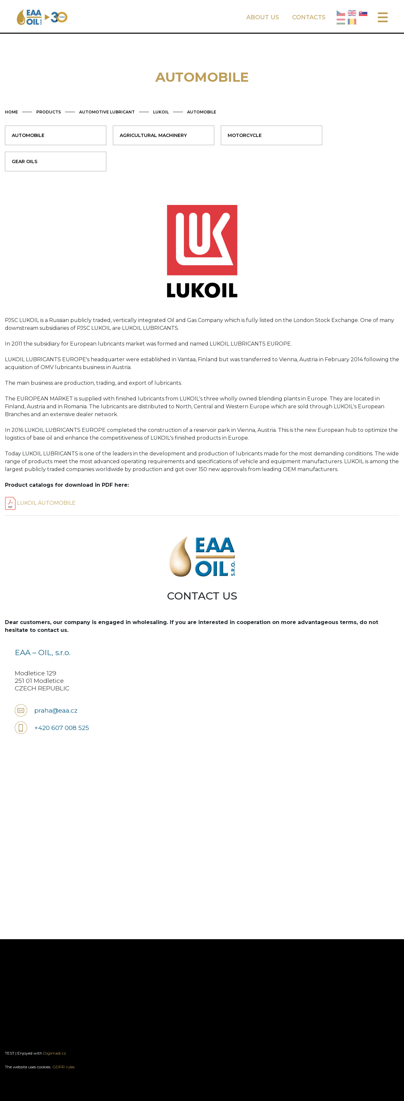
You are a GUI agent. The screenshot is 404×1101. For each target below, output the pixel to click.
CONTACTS (308, 17)
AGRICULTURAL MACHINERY (153, 135)
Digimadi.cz (54, 1053)
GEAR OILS (24, 161)
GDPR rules (63, 1066)
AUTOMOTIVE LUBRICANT (107, 112)
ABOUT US (262, 17)
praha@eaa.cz (56, 710)
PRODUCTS (48, 112)
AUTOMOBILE (201, 112)
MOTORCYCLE (245, 135)
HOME (11, 112)
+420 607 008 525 (61, 728)
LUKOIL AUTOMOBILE (40, 503)
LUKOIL (161, 112)
